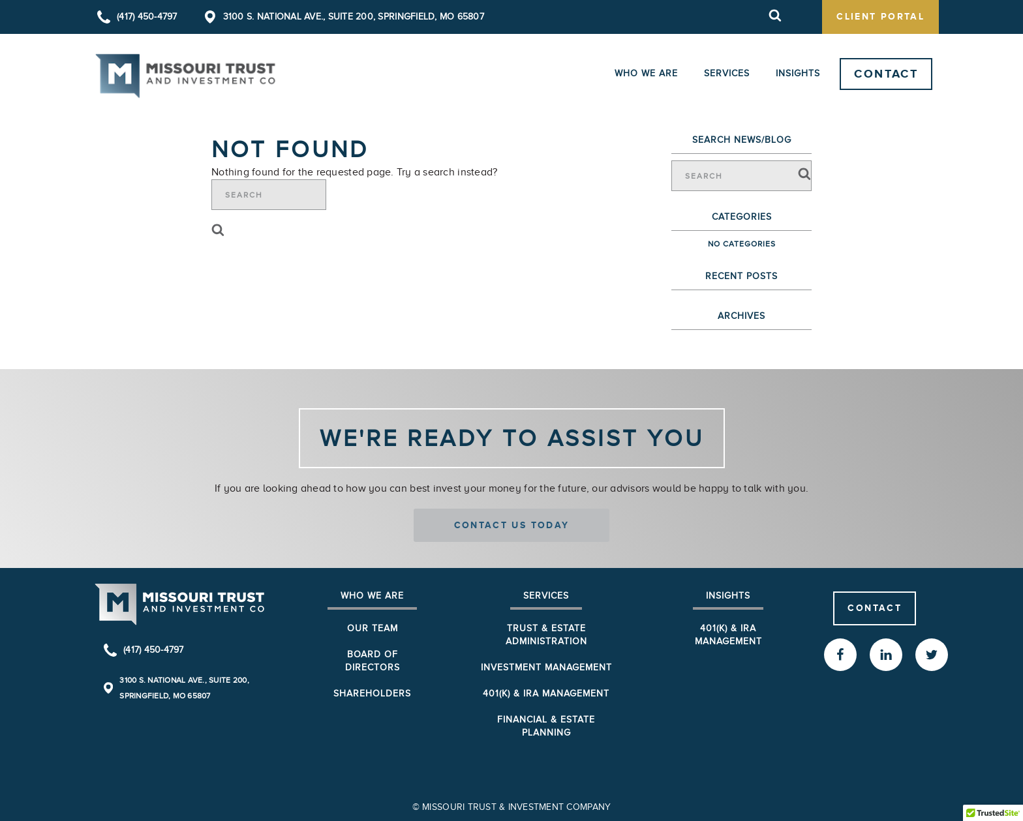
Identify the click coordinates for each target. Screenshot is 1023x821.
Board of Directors (372, 660)
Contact (886, 73)
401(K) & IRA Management (728, 634)
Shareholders (372, 693)
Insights (798, 73)
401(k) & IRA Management (546, 693)
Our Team (372, 628)
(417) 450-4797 (147, 17)
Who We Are (646, 73)
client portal (880, 16)
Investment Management (546, 667)
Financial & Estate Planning (546, 726)
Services (727, 73)
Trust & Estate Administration (546, 634)
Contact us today (512, 525)
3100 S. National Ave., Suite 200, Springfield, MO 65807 (353, 17)
